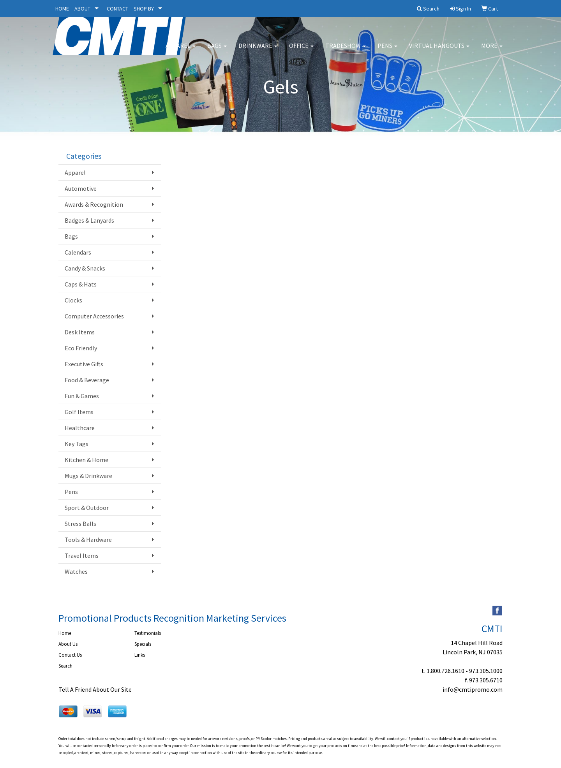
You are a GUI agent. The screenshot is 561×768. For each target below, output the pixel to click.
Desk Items (80, 332)
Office (301, 50)
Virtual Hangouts (439, 50)
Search (65, 666)
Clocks (73, 300)
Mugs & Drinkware (88, 476)
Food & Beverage (87, 380)
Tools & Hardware (88, 539)
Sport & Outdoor (87, 507)
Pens (387, 50)
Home (64, 633)
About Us (68, 644)
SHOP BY (144, 8)
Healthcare (80, 428)
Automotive (81, 188)
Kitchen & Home (86, 460)
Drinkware (257, 50)
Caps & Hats (81, 284)
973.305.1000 (486, 671)
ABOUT (82, 8)
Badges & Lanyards (89, 220)
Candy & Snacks (85, 268)
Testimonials (147, 633)
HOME (62, 8)
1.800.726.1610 (445, 671)
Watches (76, 571)
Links (139, 655)
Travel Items (82, 555)
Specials (142, 644)
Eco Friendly (81, 348)
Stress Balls (80, 523)
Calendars (78, 252)
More (492, 50)
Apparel (181, 50)
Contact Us (70, 655)
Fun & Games (82, 396)
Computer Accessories (94, 316)
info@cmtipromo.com (473, 689)
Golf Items (79, 412)
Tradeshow (345, 50)
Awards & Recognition (94, 204)
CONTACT (117, 8)
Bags (217, 50)
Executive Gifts (84, 364)
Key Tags (76, 444)
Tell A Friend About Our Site (95, 689)
